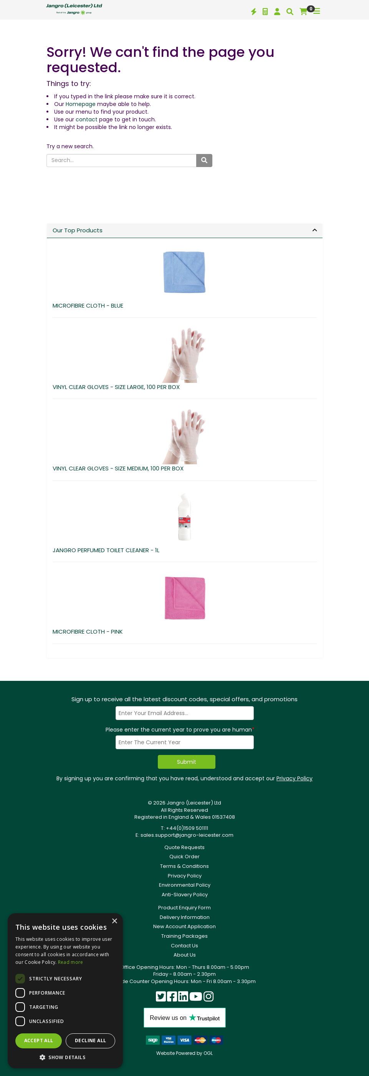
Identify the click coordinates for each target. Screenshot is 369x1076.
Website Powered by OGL (184, 1053)
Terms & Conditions (184, 866)
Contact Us (184, 945)
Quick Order (184, 856)
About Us (185, 954)
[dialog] (65, 990)
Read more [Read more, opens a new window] (70, 962)
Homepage (81, 104)
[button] (65, 1057)
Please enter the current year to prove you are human (180, 729)
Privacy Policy (294, 778)
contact (87, 119)
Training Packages (184, 936)
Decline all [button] (90, 1040)
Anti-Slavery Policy (185, 894)
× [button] (114, 921)
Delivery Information (185, 917)
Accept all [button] (38, 1040)
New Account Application (184, 926)
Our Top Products (78, 230)
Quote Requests (184, 847)
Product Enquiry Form (184, 907)
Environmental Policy (184, 885)
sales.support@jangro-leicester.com (187, 835)
